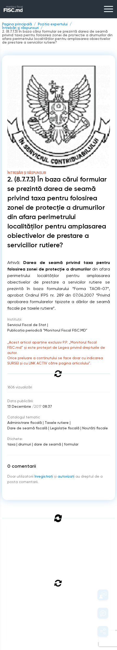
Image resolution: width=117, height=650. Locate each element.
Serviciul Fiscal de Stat (26, 325)
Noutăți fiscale (95, 428)
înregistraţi (43, 476)
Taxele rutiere (57, 422)
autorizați (66, 476)
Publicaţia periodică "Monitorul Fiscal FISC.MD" (47, 330)
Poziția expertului (53, 24)
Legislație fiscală (64, 428)
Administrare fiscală (24, 422)
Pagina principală (17, 24)
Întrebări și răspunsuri (20, 27)
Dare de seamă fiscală (27, 428)
